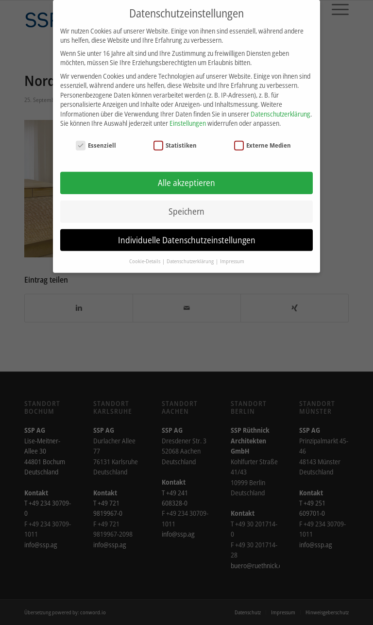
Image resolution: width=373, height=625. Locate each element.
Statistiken (175, 137)
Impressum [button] (232, 253)
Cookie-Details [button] (145, 253)
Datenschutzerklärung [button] (191, 253)
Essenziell (96, 137)
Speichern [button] (186, 203)
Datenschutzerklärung (280, 106)
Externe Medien (262, 137)
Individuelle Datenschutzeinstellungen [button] (186, 231)
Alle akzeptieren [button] (186, 175)
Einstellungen (188, 115)
